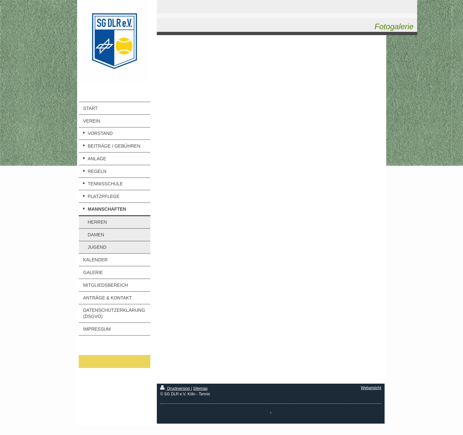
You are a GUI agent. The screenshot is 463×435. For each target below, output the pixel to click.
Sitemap (200, 388)
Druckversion (175, 388)
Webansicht (371, 388)
